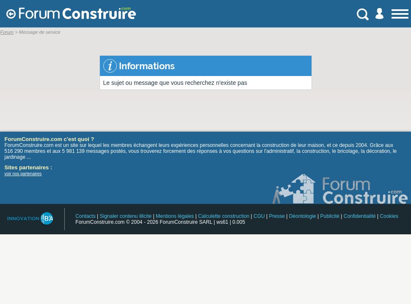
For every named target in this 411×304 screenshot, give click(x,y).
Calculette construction (223, 216)
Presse (277, 216)
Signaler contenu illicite (125, 216)
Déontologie (302, 216)
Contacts (85, 216)
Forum (7, 32)
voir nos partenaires (23, 173)
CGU (259, 216)
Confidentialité (360, 216)
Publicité (329, 216)
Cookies (389, 216)
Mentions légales (175, 216)
